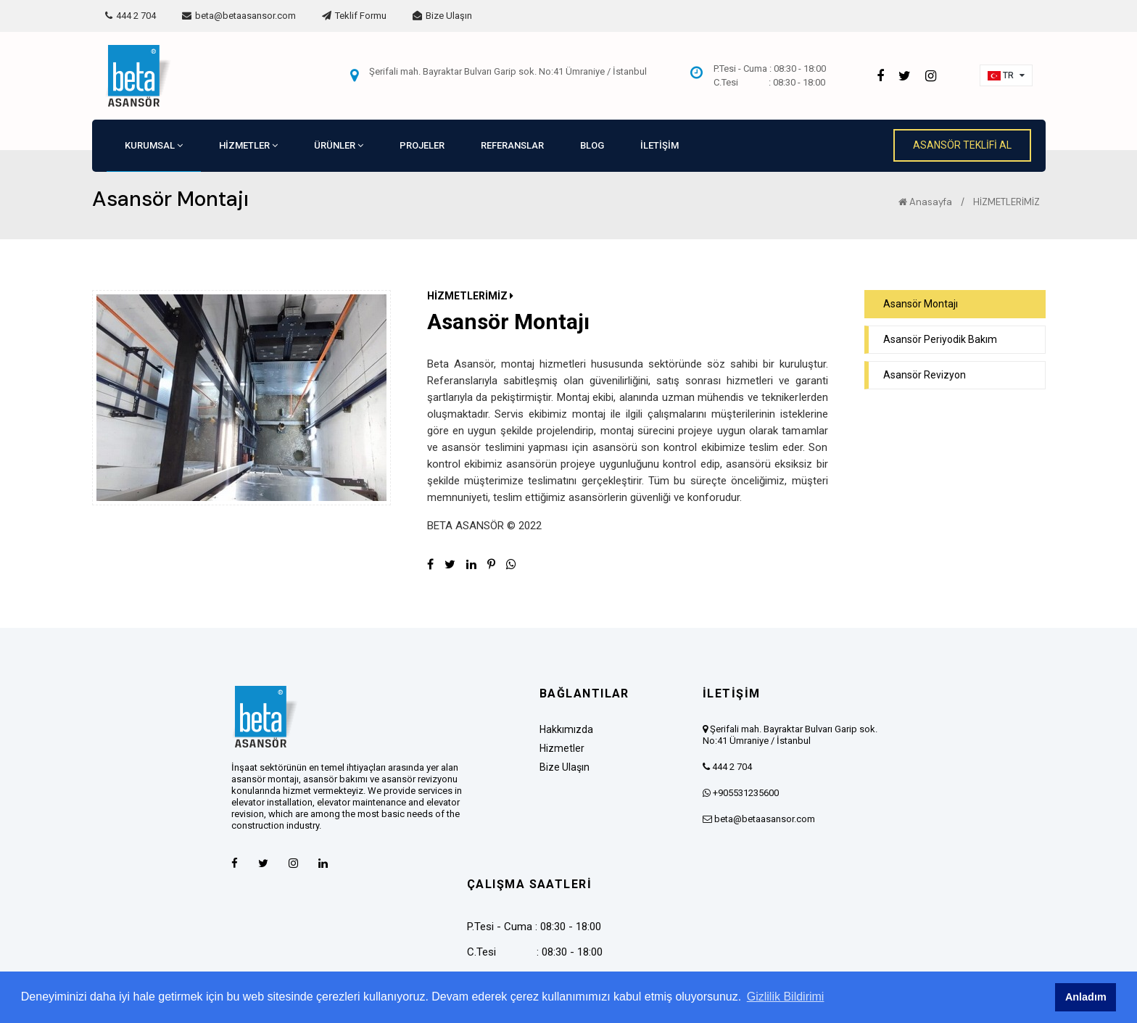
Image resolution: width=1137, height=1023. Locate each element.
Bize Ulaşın (442, 15)
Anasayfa (925, 202)
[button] (1006, 75)
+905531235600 (746, 792)
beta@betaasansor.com (239, 15)
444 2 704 (130, 15)
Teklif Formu (354, 15)
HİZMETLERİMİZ (1006, 202)
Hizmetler (561, 748)
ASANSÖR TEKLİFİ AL (962, 145)
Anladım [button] (1086, 997)
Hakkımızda (566, 729)
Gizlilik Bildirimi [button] (785, 996)
